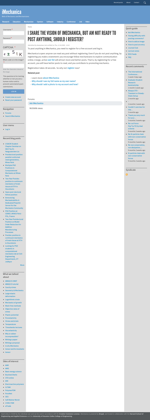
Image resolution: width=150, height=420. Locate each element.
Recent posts (118, 2)
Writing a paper (11, 339)
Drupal (101, 414)
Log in (7, 129)
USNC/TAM (9, 403)
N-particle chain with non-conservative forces (136, 156)
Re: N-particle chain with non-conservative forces (137, 137)
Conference (71, 22)
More (22, 265)
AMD (7, 368)
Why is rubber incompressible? (11, 335)
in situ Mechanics (12, 346)
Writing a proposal (12, 343)
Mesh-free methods (13, 306)
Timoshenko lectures (13, 327)
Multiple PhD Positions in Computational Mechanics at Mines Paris (13, 170)
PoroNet (8, 393)
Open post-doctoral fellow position (13, 193)
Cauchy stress (10, 287)
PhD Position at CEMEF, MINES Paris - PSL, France (13, 213)
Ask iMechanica (36, 103)
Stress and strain (11, 321)
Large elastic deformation (10, 294)
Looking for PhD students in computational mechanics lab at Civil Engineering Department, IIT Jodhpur (13, 254)
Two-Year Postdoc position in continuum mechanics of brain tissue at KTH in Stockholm (14, 183)
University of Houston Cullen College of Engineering (52, 416)
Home (30, 27)
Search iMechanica (12, 116)
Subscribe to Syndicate (127, 174)
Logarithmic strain (12, 299)
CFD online (9, 378)
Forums (8, 113)
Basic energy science (13, 371)
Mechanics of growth (13, 302)
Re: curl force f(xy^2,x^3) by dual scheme (135, 126)
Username (7, 29)
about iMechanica (51, 78)
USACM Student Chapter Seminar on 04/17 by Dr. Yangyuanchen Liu (13, 148)
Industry (60, 22)
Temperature (10, 324)
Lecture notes (133, 51)
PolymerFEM (10, 390)
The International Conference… (135, 73)
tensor (7, 352)
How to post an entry (136, 44)
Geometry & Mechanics (14, 290)
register (70, 68)
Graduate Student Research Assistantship (135, 82)
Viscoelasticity (11, 330)
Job (80, 22)
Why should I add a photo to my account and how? (55, 84)
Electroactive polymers (14, 384)
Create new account (13, 97)
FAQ (129, 57)
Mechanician (28, 22)
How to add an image (136, 41)
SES (6, 396)
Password (6, 38)
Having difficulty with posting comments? (136, 37)
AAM (7, 365)
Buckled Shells (11, 375)
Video (87, 22)
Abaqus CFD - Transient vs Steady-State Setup (136, 93)
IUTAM (8, 387)
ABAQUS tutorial (11, 284)
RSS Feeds (132, 54)
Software (50, 22)
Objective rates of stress (12, 310)
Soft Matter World (12, 400)
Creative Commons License (69, 414)
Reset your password (13, 100)
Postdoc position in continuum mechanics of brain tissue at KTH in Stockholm (14, 239)
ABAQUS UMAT (11, 281)
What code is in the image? (13, 60)
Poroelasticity (10, 318)
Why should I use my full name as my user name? (54, 81)
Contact (136, 2)
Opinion (40, 22)
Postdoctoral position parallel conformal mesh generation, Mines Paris (14, 158)
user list (51, 60)
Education (16, 22)
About (128, 2)
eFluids (8, 406)
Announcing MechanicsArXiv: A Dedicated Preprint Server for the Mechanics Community (14, 202)
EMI (6, 381)
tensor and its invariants (14, 349)
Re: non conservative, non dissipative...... (136, 146)
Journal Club (133, 48)
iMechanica (11, 12)
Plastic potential (12, 315)
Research (5, 22)
